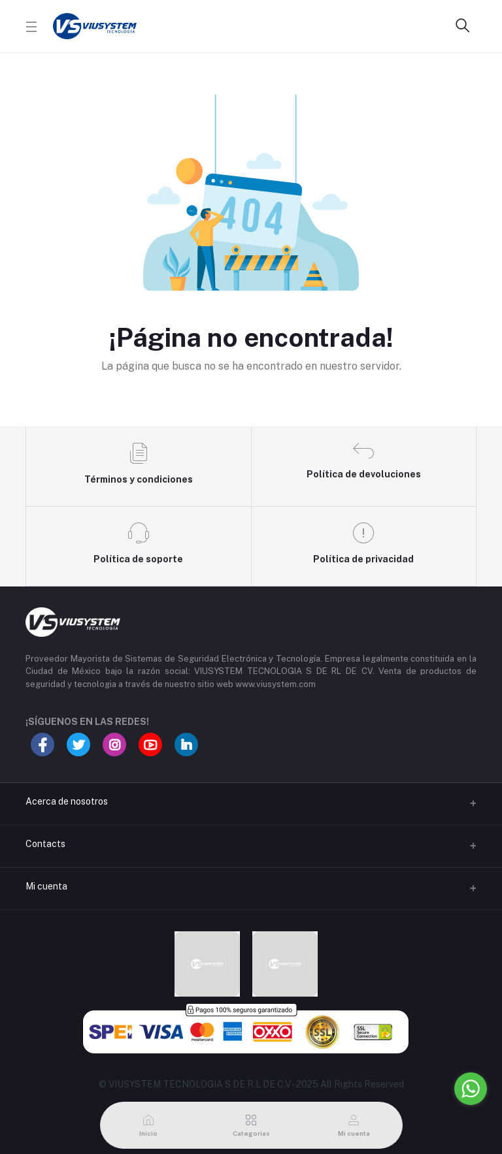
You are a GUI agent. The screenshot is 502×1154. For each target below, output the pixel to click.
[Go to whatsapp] (470, 1088)
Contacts (45, 844)
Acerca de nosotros (66, 801)
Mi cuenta (46, 886)
